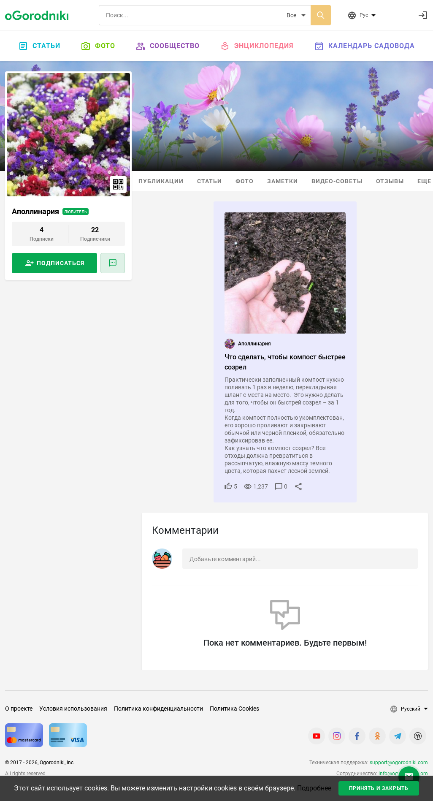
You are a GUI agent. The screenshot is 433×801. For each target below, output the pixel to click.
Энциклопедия (257, 46)
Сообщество (167, 46)
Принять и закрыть (379, 788)
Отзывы (390, 181)
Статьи (39, 46)
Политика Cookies (234, 708)
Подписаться (60, 263)
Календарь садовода (364, 46)
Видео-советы (337, 181)
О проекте (18, 708)
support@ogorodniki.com (399, 763)
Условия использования (73, 708)
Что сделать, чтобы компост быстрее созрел (285, 362)
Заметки (282, 181)
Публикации (161, 181)
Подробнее (314, 788)
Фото (98, 46)
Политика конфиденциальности (158, 708)
